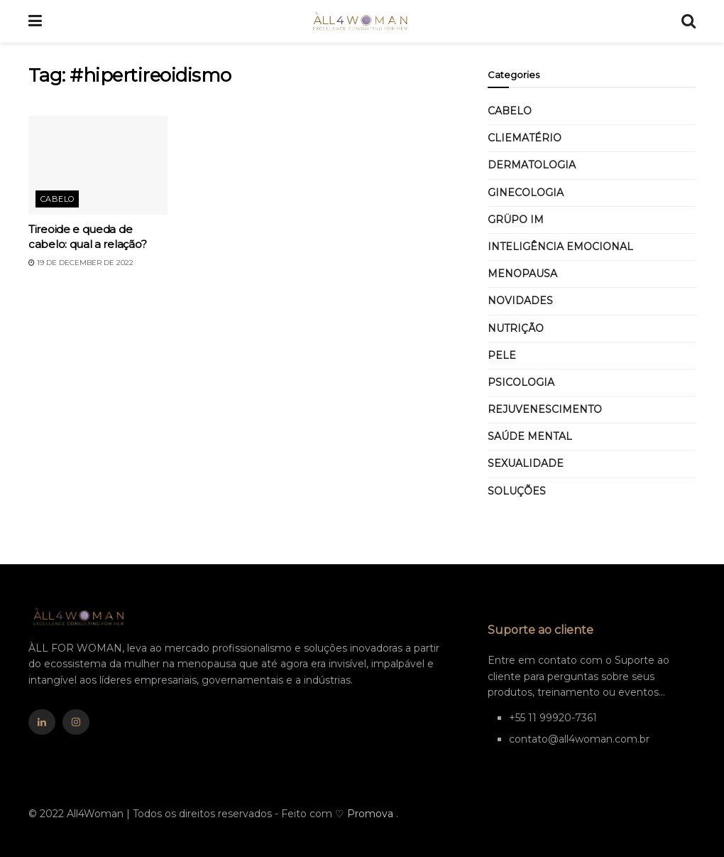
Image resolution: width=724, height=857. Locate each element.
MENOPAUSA (522, 273)
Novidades (520, 300)
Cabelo (57, 199)
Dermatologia (532, 164)
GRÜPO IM (516, 219)
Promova (371, 813)
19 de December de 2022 (80, 262)
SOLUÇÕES (517, 491)
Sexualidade (526, 463)
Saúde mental (530, 436)
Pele (502, 355)
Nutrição (516, 328)
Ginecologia (526, 192)
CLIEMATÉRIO (524, 137)
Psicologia (521, 382)
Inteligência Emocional (560, 246)
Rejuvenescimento (545, 409)
